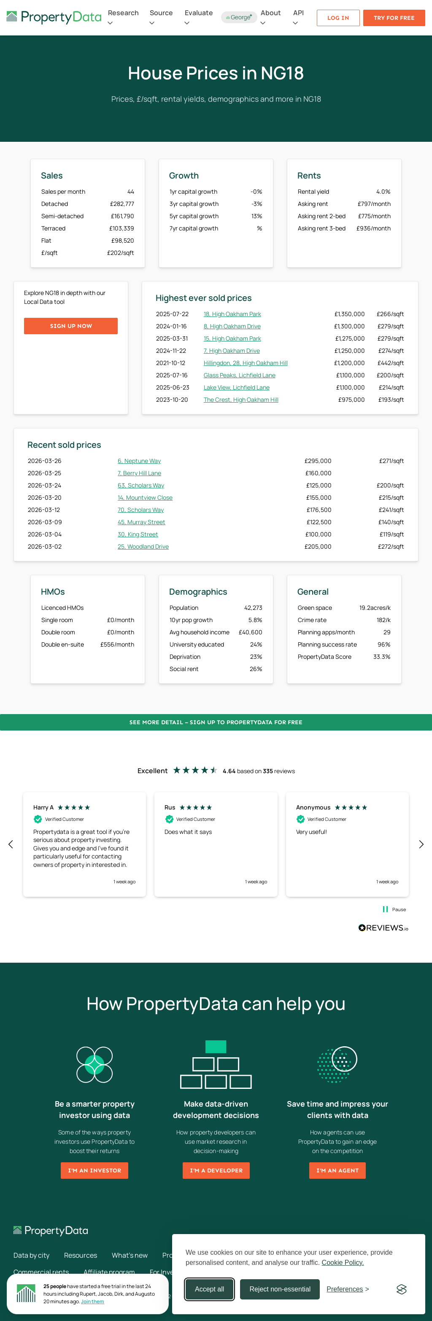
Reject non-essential (279, 1289)
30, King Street (138, 534)
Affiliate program (109, 1272)
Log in (338, 18)
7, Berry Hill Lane (139, 473)
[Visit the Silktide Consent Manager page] (402, 1289)
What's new (130, 1255)
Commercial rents (41, 1272)
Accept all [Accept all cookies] (209, 1289)
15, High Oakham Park (232, 338)
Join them (92, 1301)
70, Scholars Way (141, 510)
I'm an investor (94, 1170)
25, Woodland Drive (143, 546)
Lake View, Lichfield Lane (237, 387)
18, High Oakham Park (232, 314)
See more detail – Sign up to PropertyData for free (216, 722)
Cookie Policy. (343, 1262)
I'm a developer (216, 1170)
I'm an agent (337, 1170)
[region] (216, 844)
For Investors (169, 1272)
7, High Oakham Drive (232, 350)
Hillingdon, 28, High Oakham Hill (246, 363)
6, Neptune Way (139, 461)
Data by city (31, 1255)
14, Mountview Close (145, 497)
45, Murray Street (141, 522)
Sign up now (71, 326)
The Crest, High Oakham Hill (241, 399)
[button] (11, 844)
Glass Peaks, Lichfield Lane (239, 375)
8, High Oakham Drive (232, 326)
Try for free (394, 18)
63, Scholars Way (141, 485)
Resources (80, 1255)
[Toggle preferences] (348, 1289)
